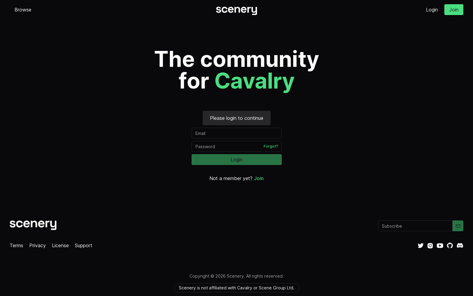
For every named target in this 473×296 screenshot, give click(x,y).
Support (83, 245)
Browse (22, 10)
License (60, 245)
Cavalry (254, 80)
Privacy (37, 245)
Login (432, 10)
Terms (16, 245)
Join (454, 10)
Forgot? (271, 146)
